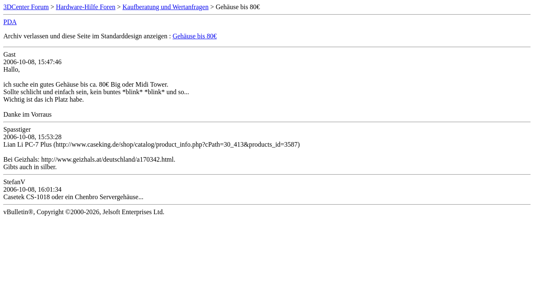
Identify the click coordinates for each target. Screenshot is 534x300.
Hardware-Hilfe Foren (86, 6)
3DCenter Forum (26, 6)
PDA (10, 21)
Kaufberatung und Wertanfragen (166, 6)
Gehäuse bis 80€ (195, 36)
